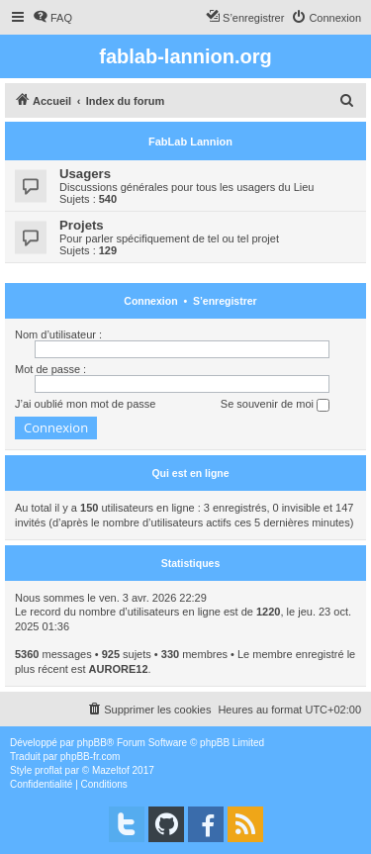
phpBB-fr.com (90, 756)
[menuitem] (52, 18)
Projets (81, 225)
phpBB (92, 742)
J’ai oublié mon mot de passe (85, 404)
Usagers (85, 173)
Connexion (150, 301)
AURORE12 (118, 669)
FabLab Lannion (190, 141)
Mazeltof (111, 770)
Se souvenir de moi (275, 405)
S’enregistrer (225, 301)
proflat (48, 770)
